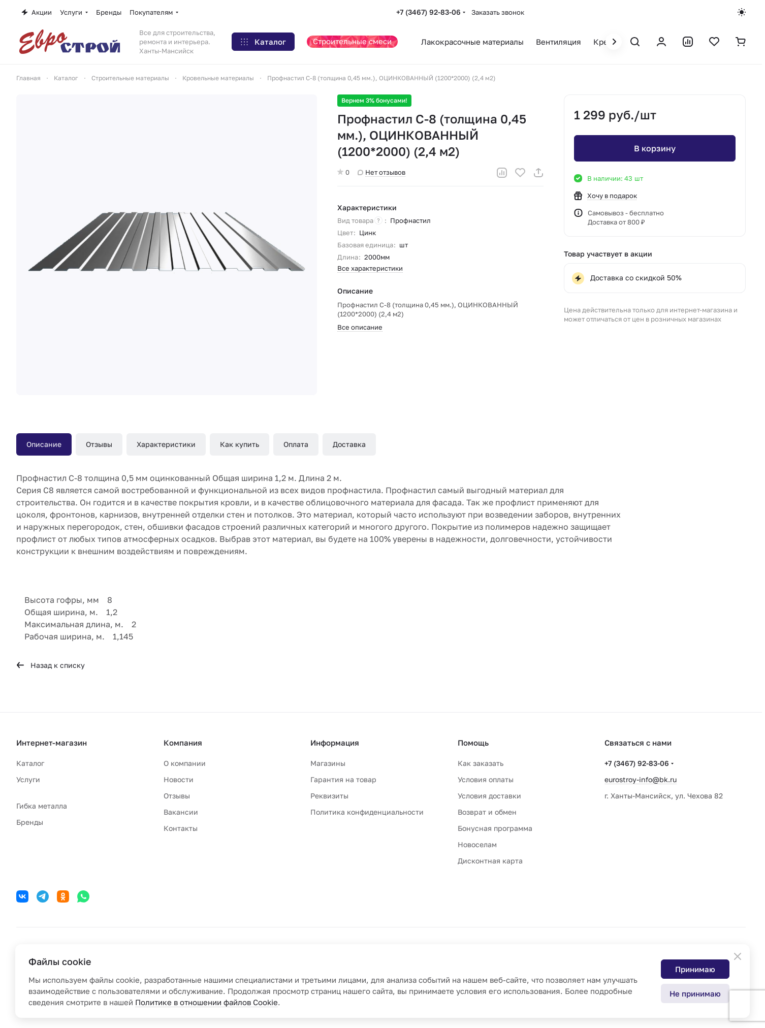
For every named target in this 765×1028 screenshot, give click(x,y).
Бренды (29, 822)
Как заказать (480, 763)
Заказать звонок (497, 12)
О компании (185, 763)
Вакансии (181, 812)
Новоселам (477, 844)
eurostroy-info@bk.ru (640, 779)
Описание (43, 444)
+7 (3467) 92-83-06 (428, 12)
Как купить (239, 444)
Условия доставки (489, 795)
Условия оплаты (486, 779)
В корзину (655, 148)
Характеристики (166, 444)
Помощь (473, 742)
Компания (183, 742)
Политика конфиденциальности (367, 812)
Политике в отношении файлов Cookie (206, 1002)
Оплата (295, 444)
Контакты (181, 828)
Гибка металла (41, 805)
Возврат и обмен (487, 812)
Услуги (28, 779)
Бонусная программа (495, 828)
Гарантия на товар (343, 779)
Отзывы (99, 444)
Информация (334, 742)
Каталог (30, 763)
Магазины (327, 763)
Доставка (349, 444)
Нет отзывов (381, 172)
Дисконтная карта (490, 860)
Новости (179, 779)
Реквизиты (329, 795)
